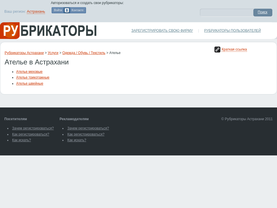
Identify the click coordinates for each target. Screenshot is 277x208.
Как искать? (21, 140)
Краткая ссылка (234, 49)
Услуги (53, 53)
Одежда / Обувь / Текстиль (83, 53)
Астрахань (36, 11)
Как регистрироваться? (30, 134)
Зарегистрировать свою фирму (162, 31)
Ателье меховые (29, 72)
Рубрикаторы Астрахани (24, 53)
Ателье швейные (29, 83)
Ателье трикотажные (32, 77)
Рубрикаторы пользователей (232, 31)
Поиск (262, 12)
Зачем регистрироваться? (33, 128)
